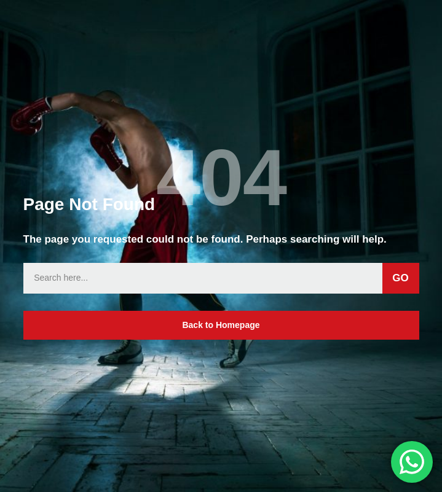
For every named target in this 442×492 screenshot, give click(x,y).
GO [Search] (400, 278)
